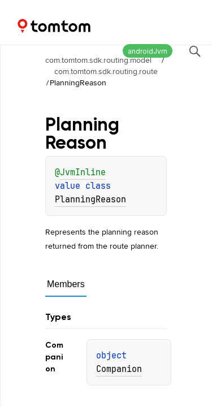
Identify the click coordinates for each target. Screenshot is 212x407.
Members (66, 284)
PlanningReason (90, 199)
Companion (119, 369)
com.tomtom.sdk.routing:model (98, 60)
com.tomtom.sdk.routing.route (106, 71)
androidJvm (147, 51)
